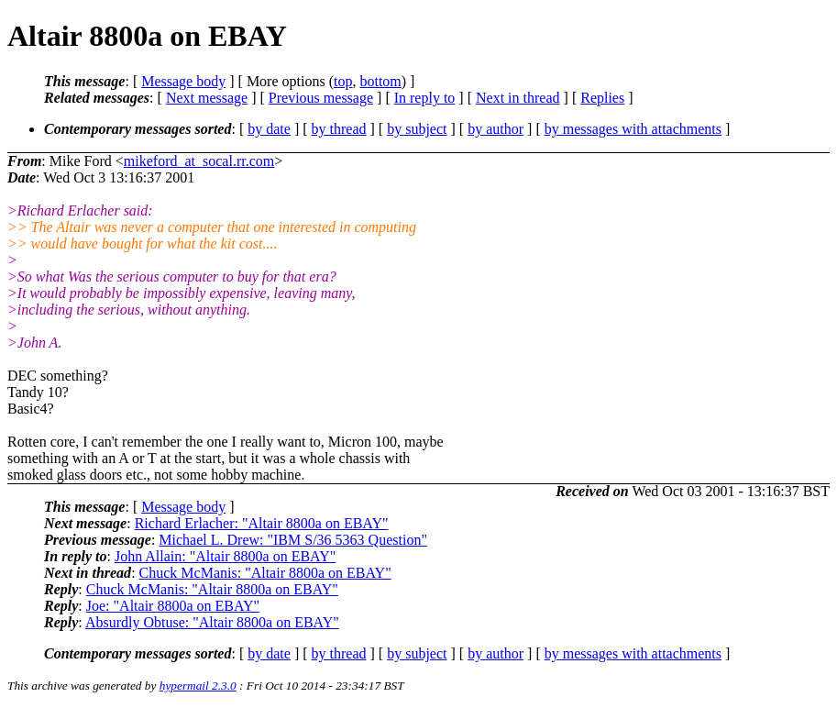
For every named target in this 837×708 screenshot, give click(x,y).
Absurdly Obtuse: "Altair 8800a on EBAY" (212, 622)
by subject (416, 129)
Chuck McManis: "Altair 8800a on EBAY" (265, 573)
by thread (339, 129)
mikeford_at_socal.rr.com (199, 161)
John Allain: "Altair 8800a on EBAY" (225, 556)
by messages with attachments (633, 129)
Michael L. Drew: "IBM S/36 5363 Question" (293, 540)
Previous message (321, 97)
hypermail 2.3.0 (198, 685)
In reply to (425, 97)
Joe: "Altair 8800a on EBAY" (172, 606)
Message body (183, 81)
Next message (207, 97)
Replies (602, 97)
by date (269, 129)
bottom (380, 81)
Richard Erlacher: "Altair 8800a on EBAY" (262, 523)
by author (495, 129)
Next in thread (518, 97)
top (343, 81)
